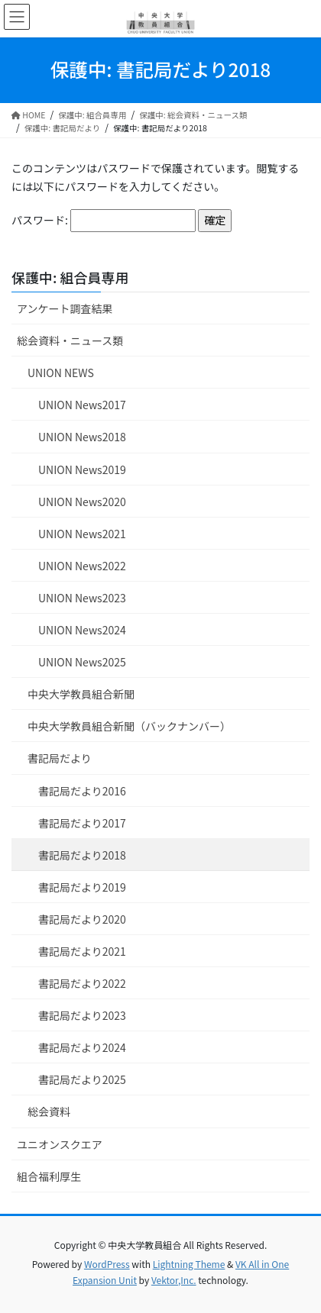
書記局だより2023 (82, 1015)
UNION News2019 (82, 469)
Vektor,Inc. (173, 1279)
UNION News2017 (82, 404)
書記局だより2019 (82, 887)
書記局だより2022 (82, 983)
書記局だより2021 (82, 951)
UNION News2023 (82, 597)
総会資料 (49, 1111)
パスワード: (103, 220)
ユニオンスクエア (59, 1144)
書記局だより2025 (82, 1079)
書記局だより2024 (82, 1047)
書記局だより (60, 758)
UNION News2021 (82, 533)
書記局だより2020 (82, 919)
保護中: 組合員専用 (69, 277)
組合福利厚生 (49, 1176)
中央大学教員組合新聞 (81, 694)
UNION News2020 (82, 501)
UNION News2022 (82, 565)
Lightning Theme (189, 1263)
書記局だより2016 (82, 790)
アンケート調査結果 (64, 308)
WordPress (107, 1263)
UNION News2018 (82, 436)
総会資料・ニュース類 (70, 340)
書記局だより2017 (82, 823)
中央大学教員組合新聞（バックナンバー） (129, 726)
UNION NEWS (61, 372)
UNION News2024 (82, 629)
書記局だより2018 (82, 855)
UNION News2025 (82, 661)
